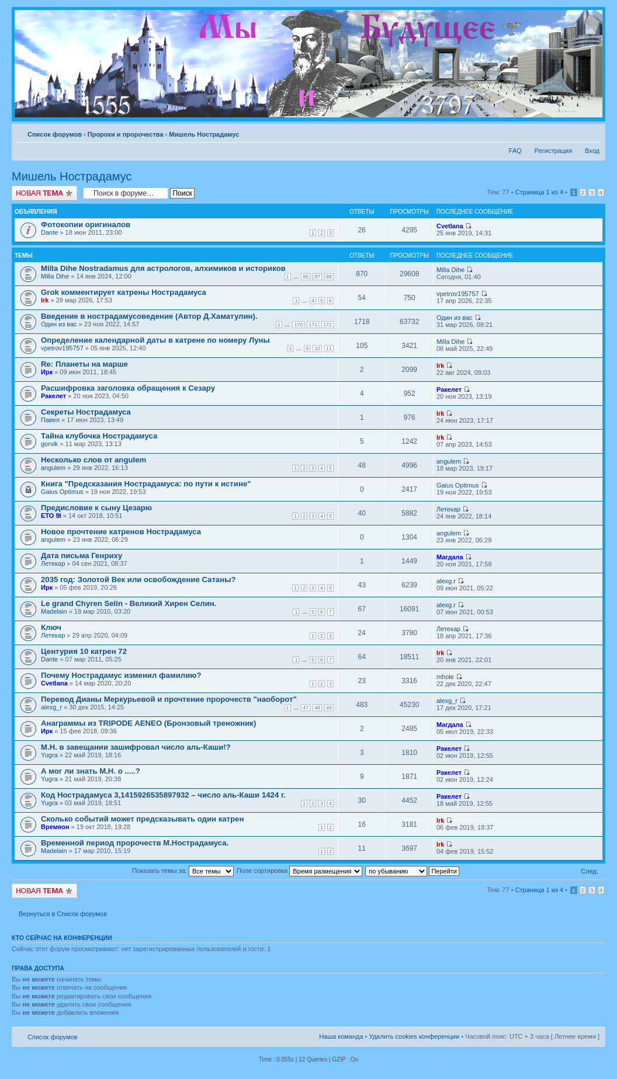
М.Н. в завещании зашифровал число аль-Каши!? (136, 747)
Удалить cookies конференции (414, 1036)
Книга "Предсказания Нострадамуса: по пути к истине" (146, 483)
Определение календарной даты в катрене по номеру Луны (155, 340)
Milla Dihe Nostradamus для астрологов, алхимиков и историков (163, 268)
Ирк (47, 371)
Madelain (54, 611)
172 (327, 325)
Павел (50, 419)
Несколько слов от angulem (93, 459)
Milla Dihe (55, 276)
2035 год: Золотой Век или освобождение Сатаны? (138, 579)
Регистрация (553, 150)
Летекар (448, 509)
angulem (53, 467)
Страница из (539, 192)
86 (305, 277)
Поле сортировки (299, 870)
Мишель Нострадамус (204, 134)
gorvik (49, 443)
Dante (49, 232)
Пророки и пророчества (126, 134)
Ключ (51, 627)
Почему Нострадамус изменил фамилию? (121, 675)
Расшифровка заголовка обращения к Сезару (128, 388)
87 (317, 277)
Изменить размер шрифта (591, 132)
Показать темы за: (183, 870)
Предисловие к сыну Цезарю (96, 507)
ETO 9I (51, 515)
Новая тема (44, 193)
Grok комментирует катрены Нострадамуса (123, 292)
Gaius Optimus (62, 491)
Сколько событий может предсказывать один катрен (142, 819)
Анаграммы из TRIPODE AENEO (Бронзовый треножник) (148, 723)
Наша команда (341, 1036)
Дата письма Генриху (81, 555)
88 (329, 277)
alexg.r (446, 580)
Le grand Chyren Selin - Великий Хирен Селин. (128, 603)
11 (329, 348)
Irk (44, 300)
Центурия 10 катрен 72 (84, 651)
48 (317, 708)
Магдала (449, 557)
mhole (445, 676)
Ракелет (53, 395)
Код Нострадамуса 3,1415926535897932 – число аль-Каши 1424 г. (163, 795)
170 (298, 325)
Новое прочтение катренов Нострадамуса (121, 531)
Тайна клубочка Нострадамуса (99, 435)
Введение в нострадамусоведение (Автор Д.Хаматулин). (149, 316)
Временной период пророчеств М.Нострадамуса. (134, 842)
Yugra (49, 754)
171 (312, 325)
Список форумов (54, 134)
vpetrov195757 (457, 293)
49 (329, 708)
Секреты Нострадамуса (86, 412)
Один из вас (59, 324)
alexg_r (51, 707)
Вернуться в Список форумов (63, 913)
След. (589, 871)
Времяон (55, 826)
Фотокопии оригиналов (85, 224)
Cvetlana (449, 225)
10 (317, 348)
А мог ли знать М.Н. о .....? (90, 771)
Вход (592, 150)
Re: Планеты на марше (84, 364)
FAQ (515, 150)
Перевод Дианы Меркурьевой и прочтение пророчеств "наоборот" (169, 699)
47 (305, 708)
